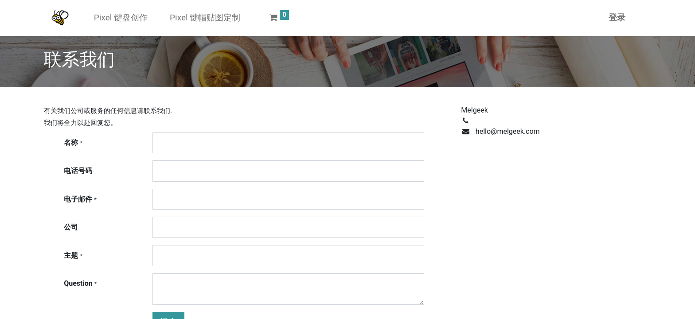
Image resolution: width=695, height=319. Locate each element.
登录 (617, 17)
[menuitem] (121, 18)
